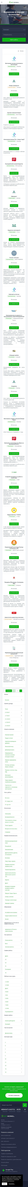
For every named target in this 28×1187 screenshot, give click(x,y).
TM (5, 1068)
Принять (4, 1183)
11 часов (7, 981)
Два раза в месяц (8, 1033)
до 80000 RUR (14, 327)
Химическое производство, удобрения (10, 742)
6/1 (5, 966)
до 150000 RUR (14, 364)
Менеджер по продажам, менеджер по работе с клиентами (10, 888)
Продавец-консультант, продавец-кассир (10, 865)
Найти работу (14, 39)
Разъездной (7, 1024)
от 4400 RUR (14, 173)
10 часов (7, 1008)
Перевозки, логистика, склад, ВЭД (11, 771)
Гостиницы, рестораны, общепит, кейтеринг (10, 765)
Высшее (7, 919)
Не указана (14, 94)
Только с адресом (8, 825)
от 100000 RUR (14, 303)
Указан (6, 709)
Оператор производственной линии (11, 842)
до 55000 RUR (14, 592)
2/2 (5, 959)
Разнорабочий (8, 846)
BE (5, 1058)
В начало (9, 690)
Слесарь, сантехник (9, 896)
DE (5, 1065)
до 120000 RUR (14, 122)
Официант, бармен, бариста (11, 893)
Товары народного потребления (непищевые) (10, 781)
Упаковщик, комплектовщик (11, 900)
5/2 (5, 962)
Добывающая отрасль (9, 749)
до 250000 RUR (14, 239)
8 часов (6, 991)
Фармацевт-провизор (9, 903)
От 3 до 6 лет (8, 804)
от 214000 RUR (14, 74)
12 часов (7, 985)
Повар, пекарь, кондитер (10, 861)
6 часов (6, 1001)
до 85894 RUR (14, 557)
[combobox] (14, 30)
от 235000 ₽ (7, 725)
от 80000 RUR (14, 665)
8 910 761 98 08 (5, 1128)
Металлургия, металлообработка (9, 776)
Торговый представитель (10, 869)
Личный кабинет (5, 1162)
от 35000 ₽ (7, 712)
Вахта (6, 943)
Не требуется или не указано (11, 912)
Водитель (7, 879)
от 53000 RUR (14, 524)
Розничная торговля (9, 734)
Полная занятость (9, 940)
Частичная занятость (9, 946)
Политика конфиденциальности (9, 1147)
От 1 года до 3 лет (9, 801)
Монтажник (7, 857)
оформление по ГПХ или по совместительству (11, 930)
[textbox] (14, 35)
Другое (6, 883)
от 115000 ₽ (7, 719)
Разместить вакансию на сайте (8, 1156)
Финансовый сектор (9, 746)
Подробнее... (12, 1183)
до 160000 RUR (14, 267)
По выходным (8, 969)
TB (5, 1072)
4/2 (5, 972)
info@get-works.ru (5, 1125)
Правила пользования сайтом (8, 1144)
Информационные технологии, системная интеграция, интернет (10, 755)
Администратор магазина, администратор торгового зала (10, 874)
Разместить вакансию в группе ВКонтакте (11, 1159)
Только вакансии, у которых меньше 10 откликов (10, 821)
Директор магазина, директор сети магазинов (11, 853)
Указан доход (8, 813)
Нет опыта (7, 798)
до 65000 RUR (14, 626)
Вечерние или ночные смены (11, 828)
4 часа (6, 995)
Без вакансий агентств (9, 817)
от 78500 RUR (14, 487)
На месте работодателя (10, 1020)
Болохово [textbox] (13, 29)
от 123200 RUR (14, 453)
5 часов (6, 998)
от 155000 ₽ (7, 722)
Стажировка (7, 832)
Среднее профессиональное (11, 915)
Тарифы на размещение (7, 1153)
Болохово (21, 51)
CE (5, 1062)
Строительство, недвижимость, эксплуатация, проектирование (11, 787)
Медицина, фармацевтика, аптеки (10, 760)
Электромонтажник (9, 849)
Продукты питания (9, 738)
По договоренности (9, 1011)
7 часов (6, 1005)
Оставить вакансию (14, 1095)
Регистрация (4, 1165)
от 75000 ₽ (7, 715)
